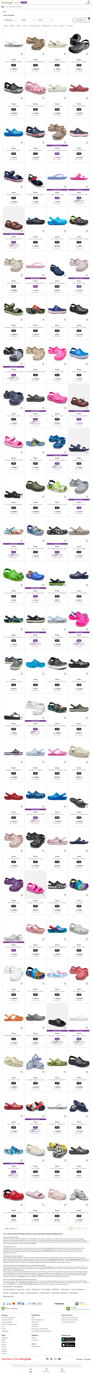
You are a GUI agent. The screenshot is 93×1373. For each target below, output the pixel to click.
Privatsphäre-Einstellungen (40, 1331)
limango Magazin (7, 1325)
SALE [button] (5, 28)
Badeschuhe (14, 1295)
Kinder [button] (12, 28)
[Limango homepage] (9, 3)
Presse (4, 1331)
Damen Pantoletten (32, 1295)
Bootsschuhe (46, 1252)
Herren (4, 1349)
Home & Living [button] (34, 28)
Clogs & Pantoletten (77, 1292)
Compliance (35, 1327)
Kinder (3, 1345)
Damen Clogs (65, 1292)
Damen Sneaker (53, 1261)
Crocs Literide (46, 1292)
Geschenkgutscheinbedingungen (41, 1334)
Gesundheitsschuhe (75, 1261)
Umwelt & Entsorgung (68, 1325)
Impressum (35, 1329)
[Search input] (48, 8)
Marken (4, 1356)
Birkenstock (23, 1285)
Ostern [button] (55, 28)
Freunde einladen (7, 1322)
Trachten (4, 1354)
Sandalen (12, 1285)
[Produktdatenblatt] (13, 54)
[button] (11, 23)
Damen (4, 1347)
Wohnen (4, 1351)
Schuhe (22, 1295)
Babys (3, 1342)
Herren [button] (25, 28)
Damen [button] (62, 28)
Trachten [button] (69, 28)
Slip (43, 1263)
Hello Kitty (41, 1277)
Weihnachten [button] (46, 28)
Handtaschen (22, 1279)
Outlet (48, 1269)
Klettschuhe (55, 1295)
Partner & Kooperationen (9, 1327)
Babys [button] (19, 28)
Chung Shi (29, 1285)
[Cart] (21, 56)
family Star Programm (8, 1320)
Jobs (3, 1329)
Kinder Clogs (36, 1292)
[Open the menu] (4, 8)
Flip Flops (61, 1261)
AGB (33, 1320)
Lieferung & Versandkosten (69, 1320)
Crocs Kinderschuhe (9, 1292)
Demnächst (35, 1342)
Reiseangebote (36, 1349)
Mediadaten (5, 1334)
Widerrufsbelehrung (38, 1322)
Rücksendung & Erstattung (69, 1322)
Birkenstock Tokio (8, 1299)
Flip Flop (6, 1295)
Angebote (5, 1340)
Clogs (28, 1292)
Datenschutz (35, 1325)
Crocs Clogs (21, 1292)
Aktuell (34, 1340)
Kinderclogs (55, 1292)
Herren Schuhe (44, 1295)
